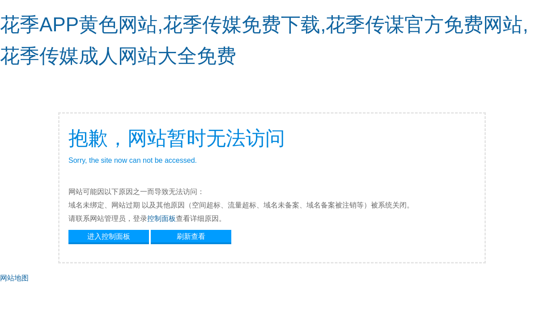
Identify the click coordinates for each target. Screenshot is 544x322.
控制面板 (161, 218)
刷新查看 (191, 236)
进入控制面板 (108, 236)
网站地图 (14, 278)
